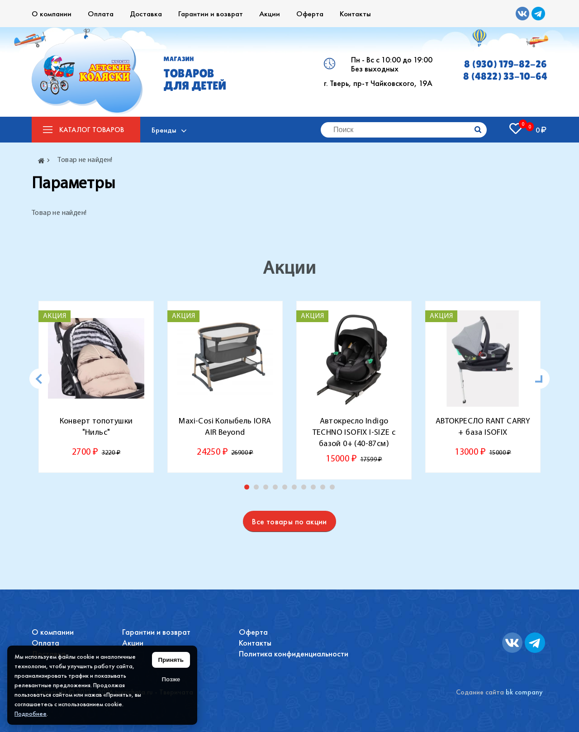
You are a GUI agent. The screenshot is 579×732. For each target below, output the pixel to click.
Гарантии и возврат (210, 14)
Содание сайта (480, 692)
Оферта (309, 14)
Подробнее (30, 713)
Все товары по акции (289, 521)
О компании (51, 14)
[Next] (539, 379)
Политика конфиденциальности (293, 653)
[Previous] (39, 379)
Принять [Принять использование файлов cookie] (171, 659)
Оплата (101, 14)
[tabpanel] (96, 387)
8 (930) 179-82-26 (505, 64)
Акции (269, 14)
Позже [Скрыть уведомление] (170, 679)
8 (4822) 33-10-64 (505, 76)
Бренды (164, 130)
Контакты (355, 14)
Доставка (146, 14)
